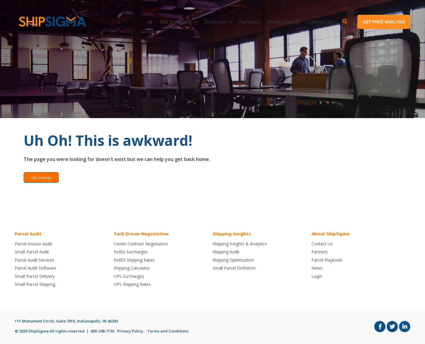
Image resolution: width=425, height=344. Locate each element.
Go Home (41, 177)
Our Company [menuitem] (175, 22)
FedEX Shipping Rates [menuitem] (134, 260)
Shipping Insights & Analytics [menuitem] (239, 244)
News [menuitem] (316, 268)
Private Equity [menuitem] (283, 22)
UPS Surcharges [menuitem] (129, 276)
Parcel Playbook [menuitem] (326, 260)
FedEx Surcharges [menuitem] (131, 252)
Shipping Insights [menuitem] (231, 234)
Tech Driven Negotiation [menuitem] (141, 234)
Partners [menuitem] (249, 22)
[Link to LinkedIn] (404, 326)
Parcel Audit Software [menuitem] (35, 268)
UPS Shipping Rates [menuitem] (132, 284)
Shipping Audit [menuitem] (225, 252)
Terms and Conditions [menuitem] (168, 331)
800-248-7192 (102, 331)
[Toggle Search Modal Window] (344, 22)
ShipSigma (38, 331)
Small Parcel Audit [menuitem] (32, 252)
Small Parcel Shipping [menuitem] (35, 284)
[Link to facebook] (379, 326)
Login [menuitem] (316, 276)
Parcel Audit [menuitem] (28, 234)
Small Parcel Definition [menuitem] (234, 268)
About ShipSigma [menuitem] (330, 234)
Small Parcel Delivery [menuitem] (35, 276)
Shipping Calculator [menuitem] (132, 268)
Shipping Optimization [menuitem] (233, 260)
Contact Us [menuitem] (320, 22)
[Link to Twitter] (392, 326)
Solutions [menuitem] (215, 22)
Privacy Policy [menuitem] (130, 331)
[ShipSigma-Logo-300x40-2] (52, 22)
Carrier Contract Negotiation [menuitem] (141, 244)
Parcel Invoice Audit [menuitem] (33, 244)
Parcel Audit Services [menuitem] (34, 260)
